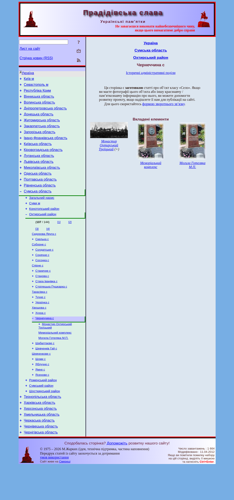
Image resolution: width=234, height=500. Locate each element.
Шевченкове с (41, 379)
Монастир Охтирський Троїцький (108, 145)
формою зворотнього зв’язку (163, 104)
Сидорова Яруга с (44, 250)
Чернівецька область (41, 460)
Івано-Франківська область (45, 145)
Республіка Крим (37, 92)
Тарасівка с (39, 313)
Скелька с (42, 255)
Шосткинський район (44, 421)
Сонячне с (42, 273)
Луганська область (39, 165)
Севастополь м (36, 86)
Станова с (42, 295)
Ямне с (40, 396)
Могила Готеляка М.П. (54, 362)
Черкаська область (39, 453)
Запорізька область (39, 138)
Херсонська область (40, 440)
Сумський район (41, 414)
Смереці (64, 495)
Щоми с (40, 385)
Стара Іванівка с (46, 301)
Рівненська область (40, 198)
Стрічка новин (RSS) (36, 58)
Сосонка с (42, 278)
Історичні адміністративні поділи (151, 73)
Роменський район (43, 408)
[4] (48, 244)
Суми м (34, 217)
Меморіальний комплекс (55, 356)
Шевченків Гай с (46, 374)
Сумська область (38, 204)
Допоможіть (117, 477)
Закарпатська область (42, 132)
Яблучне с (42, 391)
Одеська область (38, 185)
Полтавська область (40, 191)
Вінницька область (39, 99)
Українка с (42, 324)
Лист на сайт (30, 48)
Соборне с (39, 261)
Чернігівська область (41, 466)
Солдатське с (44, 267)
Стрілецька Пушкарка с (51, 307)
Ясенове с (42, 402)
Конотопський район (44, 224)
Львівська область (38, 171)
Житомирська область (42, 125)
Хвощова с (39, 330)
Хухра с (40, 335)
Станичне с (43, 290)
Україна (28, 73)
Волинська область (39, 106)
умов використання (54, 491)
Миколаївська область (42, 178)
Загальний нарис (41, 211)
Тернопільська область (42, 427)
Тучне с (40, 318)
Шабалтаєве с (45, 368)
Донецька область (38, 119)
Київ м (29, 79)
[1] (59, 237)
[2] (70, 237)
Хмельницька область (42, 447)
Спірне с (37, 284)
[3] (37, 244)
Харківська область (39, 433)
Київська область (38, 152)
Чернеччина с (44, 341)
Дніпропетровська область (45, 112)
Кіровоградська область (43, 158)
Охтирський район (42, 230)
